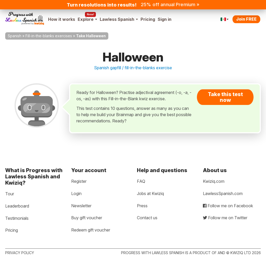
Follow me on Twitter (225, 217)
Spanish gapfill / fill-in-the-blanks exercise (133, 67)
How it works (61, 19)
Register (79, 181)
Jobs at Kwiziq (150, 193)
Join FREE (246, 19)
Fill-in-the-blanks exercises (48, 36)
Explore (87, 19)
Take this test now (225, 97)
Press (142, 205)
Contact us (147, 217)
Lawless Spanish (119, 19)
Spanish (14, 36)
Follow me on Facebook (228, 205)
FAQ (141, 181)
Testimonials (17, 218)
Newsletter (81, 205)
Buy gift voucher (86, 217)
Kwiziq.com (213, 181)
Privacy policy (19, 252)
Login (76, 193)
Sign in (164, 19)
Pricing (148, 19)
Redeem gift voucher (90, 230)
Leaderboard (17, 206)
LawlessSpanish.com (223, 193)
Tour (9, 193)
